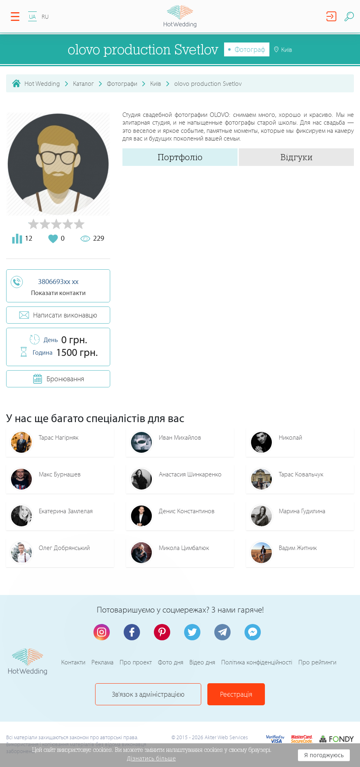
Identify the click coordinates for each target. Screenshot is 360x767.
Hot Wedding (42, 83)
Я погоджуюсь (324, 755)
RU (45, 16)
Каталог (83, 83)
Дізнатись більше (151, 758)
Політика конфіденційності (256, 662)
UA (32, 16)
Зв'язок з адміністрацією (148, 694)
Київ (155, 83)
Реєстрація (236, 694)
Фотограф (250, 49)
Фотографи (122, 83)
